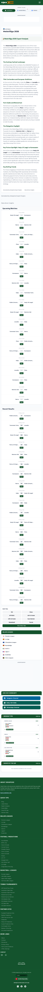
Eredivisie (3, 833)
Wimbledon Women (6, 901)
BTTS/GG (11, 615)
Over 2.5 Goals (4, 845)
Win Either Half (5, 862)
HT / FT (2, 858)
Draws (2, 855)
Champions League (6, 824)
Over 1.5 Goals (4, 851)
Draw (31, 612)
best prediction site (5, 793)
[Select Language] (21, 975)
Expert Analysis (5, 806)
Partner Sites (4, 812)
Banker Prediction (5, 915)
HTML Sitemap (4, 949)
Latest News (4, 804)
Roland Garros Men (6, 894)
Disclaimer (3, 942)
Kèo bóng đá (21, 964)
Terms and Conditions (6, 946)
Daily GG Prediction (6, 921)
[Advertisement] (22, 19)
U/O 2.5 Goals (12, 619)
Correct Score (4, 847)
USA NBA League (5, 876)
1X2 (12, 612)
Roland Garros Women (7, 897)
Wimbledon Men (5, 899)
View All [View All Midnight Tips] (38, 716)
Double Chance (5, 849)
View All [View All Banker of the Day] (38, 763)
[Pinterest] (25, 986)
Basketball (12, 622)
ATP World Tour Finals (6, 888)
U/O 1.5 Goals (31, 615)
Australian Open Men (6, 890)
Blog (2, 801)
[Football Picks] (8, 10)
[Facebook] (21, 986)
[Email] (1, 955)
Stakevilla (3, 919)
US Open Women (5, 905)
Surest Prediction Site (6, 924)
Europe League (4, 874)
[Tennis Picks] (34, 10)
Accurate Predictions (6, 930)
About (2, 938)
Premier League (5, 820)
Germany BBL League (6, 880)
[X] (18, 986)
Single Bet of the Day (6, 866)
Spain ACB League (5, 878)
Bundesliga (3, 826)
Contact (3, 940)
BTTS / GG (3, 842)
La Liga (2, 822)
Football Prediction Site (7, 913)
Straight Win (4, 860)
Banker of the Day (5, 928)
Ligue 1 (2, 831)
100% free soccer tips (6, 917)
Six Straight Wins (5, 926)
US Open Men (4, 903)
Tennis (31, 622)
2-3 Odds (3, 864)
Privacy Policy (4, 944)
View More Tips (21, 625)
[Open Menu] (39, 2)
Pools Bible (3, 808)
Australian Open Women (7, 892)
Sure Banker (31, 619)
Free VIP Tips (4, 810)
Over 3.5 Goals (4, 853)
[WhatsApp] (5, 955)
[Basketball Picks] (21, 10)
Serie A (2, 828)
